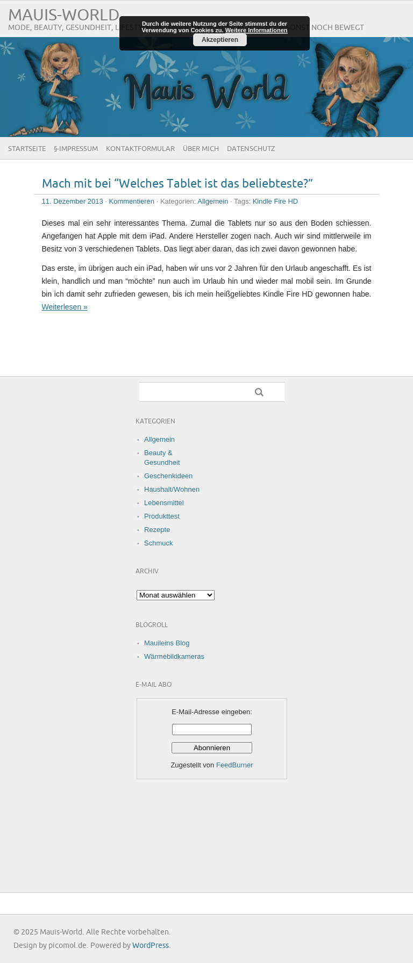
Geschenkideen (168, 476)
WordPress (150, 946)
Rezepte (157, 530)
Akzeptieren (220, 40)
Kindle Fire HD (275, 201)
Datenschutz (251, 149)
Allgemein (212, 201)
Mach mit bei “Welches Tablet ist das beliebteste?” (177, 184)
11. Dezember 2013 (72, 201)
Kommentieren (132, 201)
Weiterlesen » (65, 307)
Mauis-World (64, 15)
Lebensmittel (164, 503)
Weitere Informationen (256, 30)
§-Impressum (76, 149)
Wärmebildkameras (174, 656)
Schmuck (158, 543)
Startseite (27, 149)
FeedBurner (234, 765)
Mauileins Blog (167, 643)
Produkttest (162, 516)
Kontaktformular (140, 149)
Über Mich (201, 149)
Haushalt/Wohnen (172, 489)
